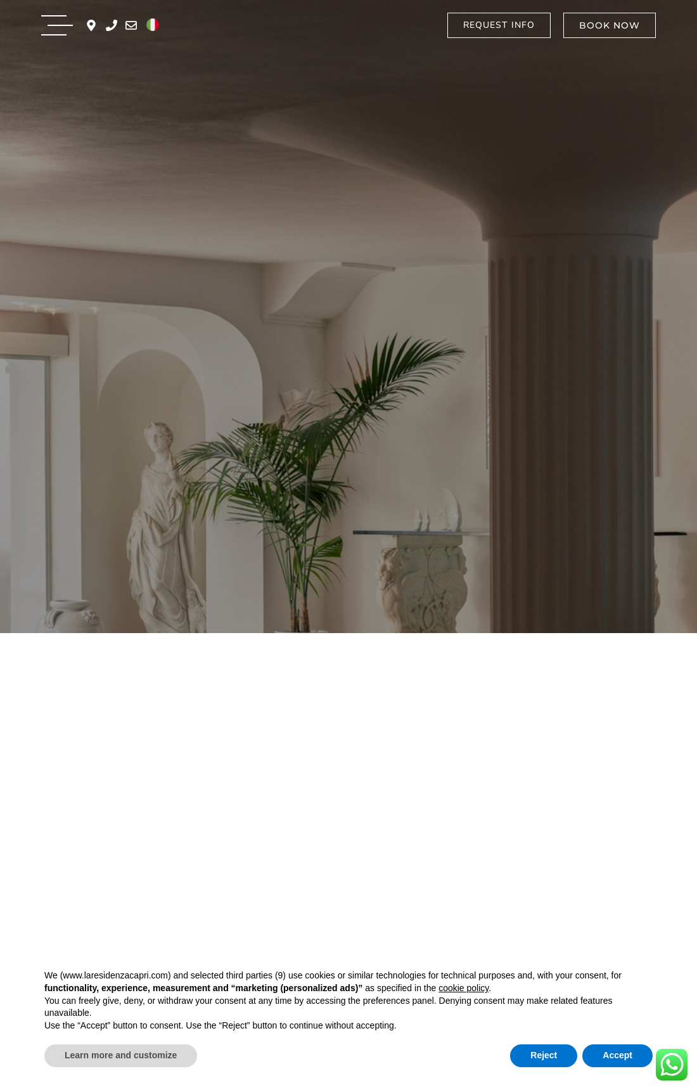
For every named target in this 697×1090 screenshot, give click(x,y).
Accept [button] (617, 1055)
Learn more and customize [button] (121, 1055)
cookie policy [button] (463, 988)
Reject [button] (543, 1055)
